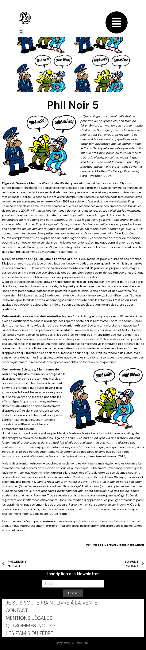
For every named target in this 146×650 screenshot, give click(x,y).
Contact (17, 610)
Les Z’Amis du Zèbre (29, 633)
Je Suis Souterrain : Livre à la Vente (52, 603)
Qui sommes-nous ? (30, 625)
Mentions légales (29, 618)
